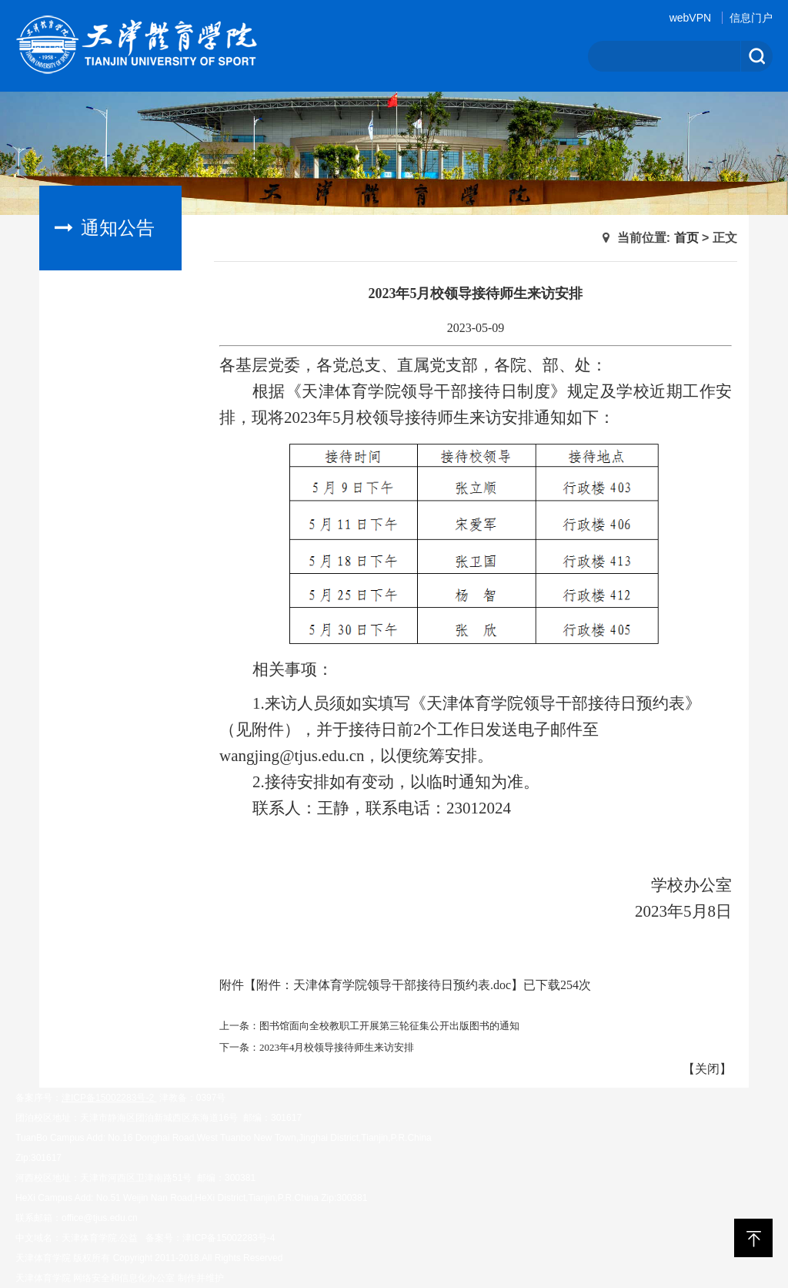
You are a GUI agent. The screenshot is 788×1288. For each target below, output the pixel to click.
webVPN (690, 18)
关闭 (707, 1068)
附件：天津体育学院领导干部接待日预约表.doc (383, 984)
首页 (686, 237)
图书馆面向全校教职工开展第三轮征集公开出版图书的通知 (389, 1025)
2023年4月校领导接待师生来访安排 (337, 1047)
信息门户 (751, 18)
